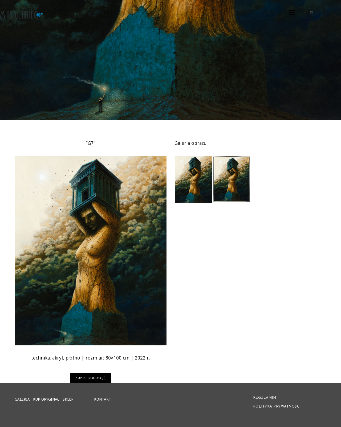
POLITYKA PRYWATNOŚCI (277, 406)
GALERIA (22, 399)
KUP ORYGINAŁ (46, 399)
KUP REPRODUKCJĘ (90, 378)
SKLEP (68, 399)
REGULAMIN (264, 398)
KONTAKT (102, 399)
